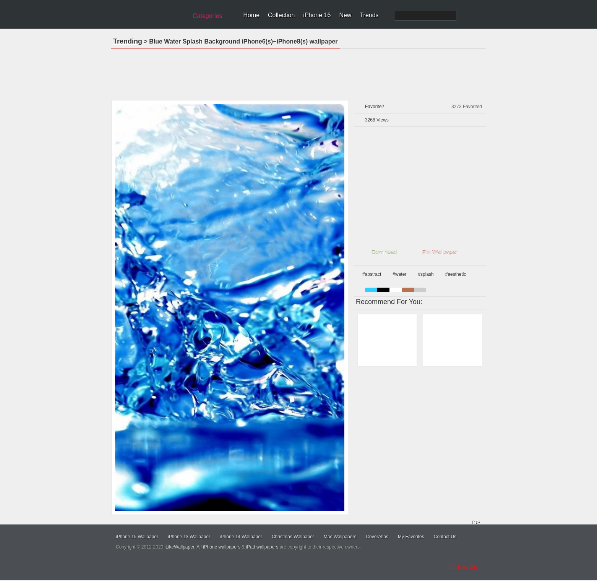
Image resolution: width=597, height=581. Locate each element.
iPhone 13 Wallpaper (189, 536)
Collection (281, 15)
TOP (475, 522)
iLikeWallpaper (180, 547)
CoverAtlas (377, 536)
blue (371, 290)
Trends (369, 15)
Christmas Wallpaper (293, 536)
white (395, 290)
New (345, 15)
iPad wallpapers (262, 547)
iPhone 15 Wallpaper (137, 536)
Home (251, 15)
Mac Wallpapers (340, 536)
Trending (127, 41)
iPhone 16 (317, 15)
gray (420, 290)
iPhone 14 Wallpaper (241, 536)
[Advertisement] (298, 72)
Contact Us (445, 536)
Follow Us (463, 567)
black (383, 290)
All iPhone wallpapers (218, 547)
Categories (207, 16)
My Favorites (411, 536)
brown (408, 290)
